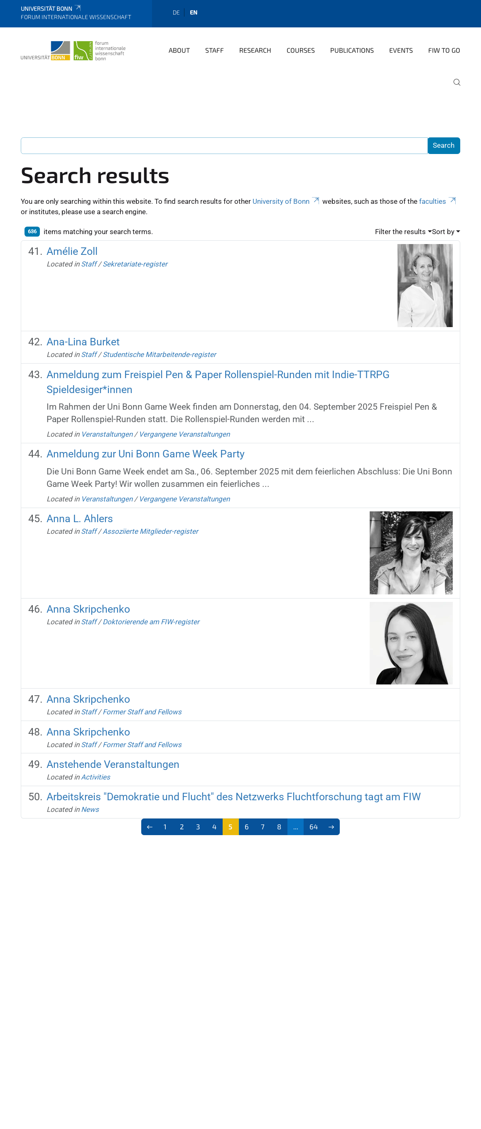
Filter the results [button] (400, 231)
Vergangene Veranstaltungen (184, 434)
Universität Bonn (51, 8)
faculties (438, 201)
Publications (352, 50)
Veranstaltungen (107, 434)
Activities (95, 777)
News (90, 809)
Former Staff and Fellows (142, 712)
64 (313, 826)
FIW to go (444, 50)
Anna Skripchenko (88, 609)
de (176, 12)
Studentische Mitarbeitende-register (159, 354)
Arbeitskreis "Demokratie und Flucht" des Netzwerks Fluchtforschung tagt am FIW (234, 797)
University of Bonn (287, 201)
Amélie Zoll (72, 251)
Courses (301, 50)
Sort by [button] (443, 231)
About (179, 50)
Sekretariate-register (135, 264)
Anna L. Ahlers (80, 519)
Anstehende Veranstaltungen (113, 764)
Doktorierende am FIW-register (151, 622)
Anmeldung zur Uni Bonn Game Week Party (146, 454)
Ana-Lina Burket (83, 342)
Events (401, 50)
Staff (214, 50)
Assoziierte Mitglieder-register (150, 531)
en (193, 12)
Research (255, 50)
